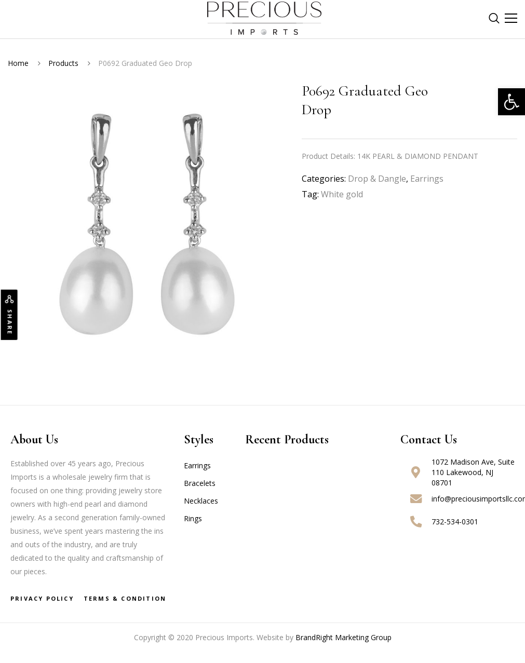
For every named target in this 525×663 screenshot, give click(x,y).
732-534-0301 (455, 521)
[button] (511, 101)
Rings (193, 518)
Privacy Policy (42, 598)
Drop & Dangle (377, 178)
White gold (342, 194)
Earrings (426, 178)
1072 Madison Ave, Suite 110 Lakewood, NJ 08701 (473, 472)
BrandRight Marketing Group (343, 637)
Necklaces (201, 501)
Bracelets (200, 483)
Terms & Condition (125, 598)
